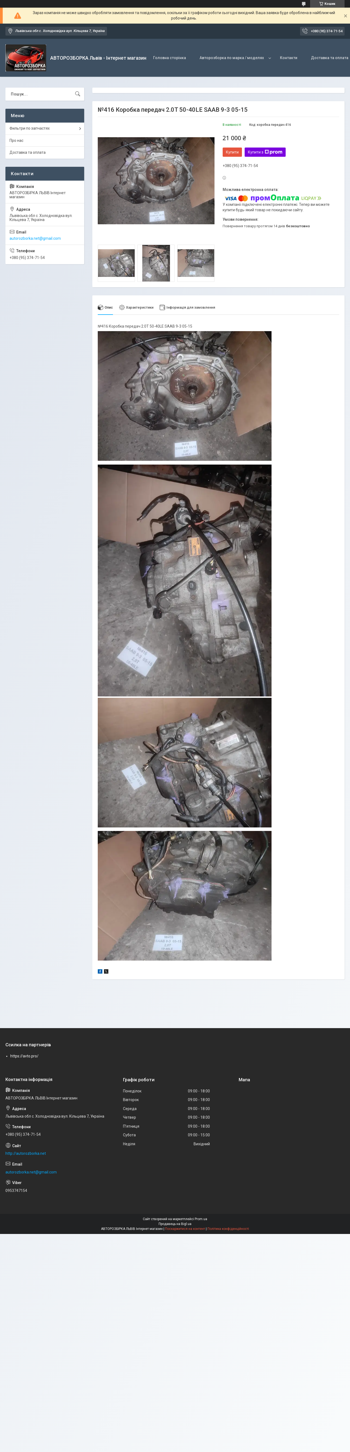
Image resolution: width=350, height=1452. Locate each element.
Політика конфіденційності (228, 1229)
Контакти (288, 58)
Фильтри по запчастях (30, 128)
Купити (232, 152)
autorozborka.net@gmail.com (35, 238)
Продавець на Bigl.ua (175, 1224)
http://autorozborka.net (25, 1154)
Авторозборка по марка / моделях (232, 58)
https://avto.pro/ (24, 1056)
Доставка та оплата (28, 152)
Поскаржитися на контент (185, 1229)
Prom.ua (201, 1219)
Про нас (16, 140)
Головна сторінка (169, 58)
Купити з (265, 152)
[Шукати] (77, 94)
